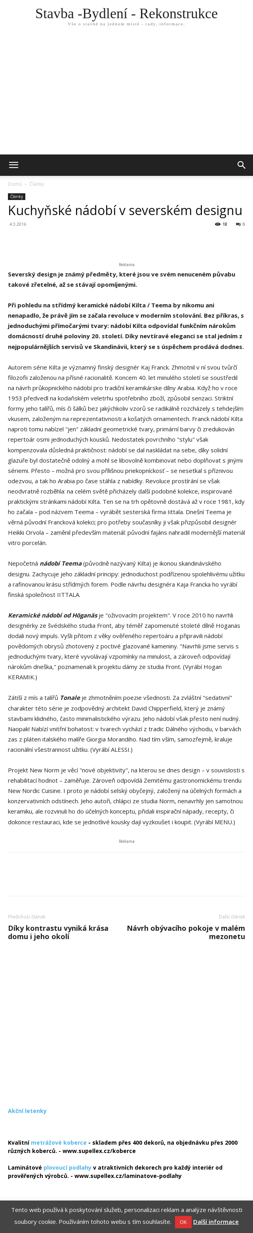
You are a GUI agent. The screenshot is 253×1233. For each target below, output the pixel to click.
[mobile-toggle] (13, 165)
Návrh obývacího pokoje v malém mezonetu (186, 932)
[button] (242, 165)
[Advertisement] (126, 95)
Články (36, 184)
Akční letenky (27, 1111)
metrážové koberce (59, 1142)
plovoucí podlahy (67, 1167)
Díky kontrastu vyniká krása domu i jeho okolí (58, 932)
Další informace (216, 1221)
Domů (15, 184)
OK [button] (183, 1221)
